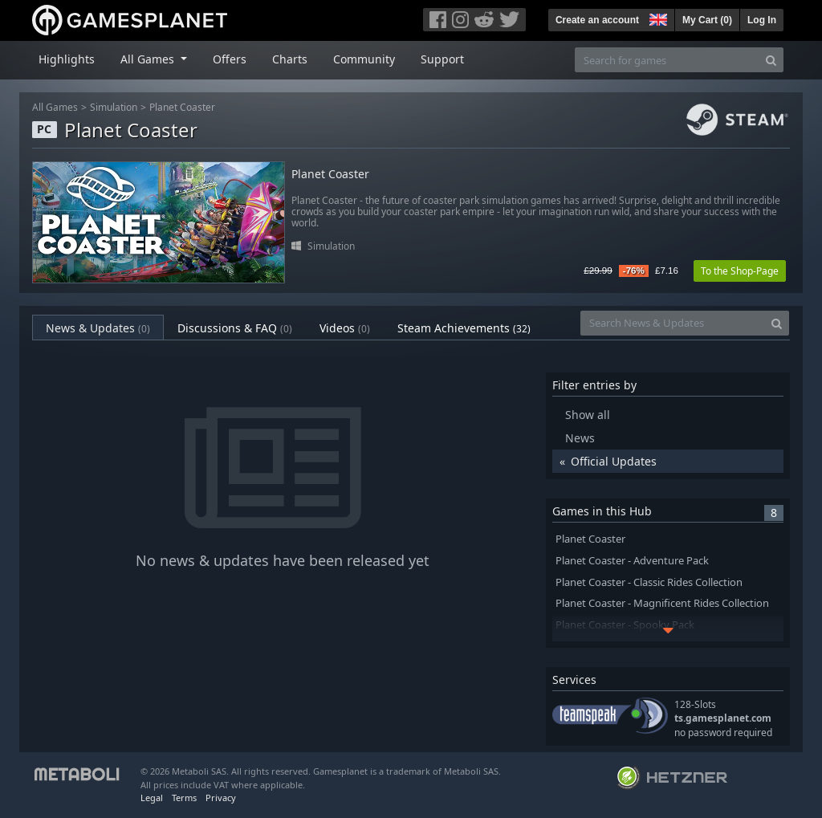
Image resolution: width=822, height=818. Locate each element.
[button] (656, 18)
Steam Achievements (464, 328)
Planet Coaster (182, 107)
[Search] (771, 59)
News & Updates (98, 328)
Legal (151, 798)
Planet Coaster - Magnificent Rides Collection (662, 603)
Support (442, 59)
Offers (229, 59)
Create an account (597, 20)
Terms (184, 798)
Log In (761, 20)
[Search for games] (667, 59)
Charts (289, 59)
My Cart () (707, 20)
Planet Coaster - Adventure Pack (632, 561)
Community (364, 59)
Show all (587, 414)
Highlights (67, 59)
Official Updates (614, 461)
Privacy (221, 798)
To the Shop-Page (740, 271)
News (580, 438)
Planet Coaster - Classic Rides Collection (649, 582)
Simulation (113, 107)
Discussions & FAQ (234, 328)
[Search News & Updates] (672, 323)
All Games (55, 107)
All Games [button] (148, 59)
